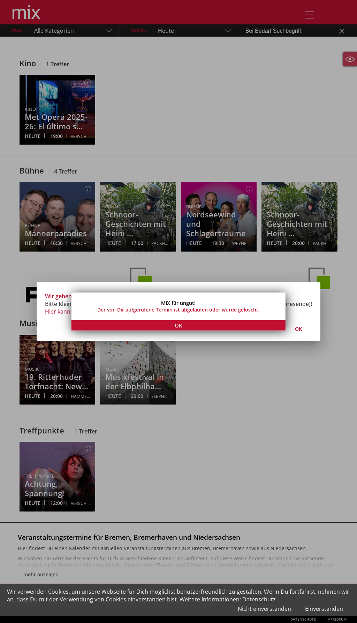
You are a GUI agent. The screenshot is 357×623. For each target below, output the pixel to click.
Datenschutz (259, 599)
